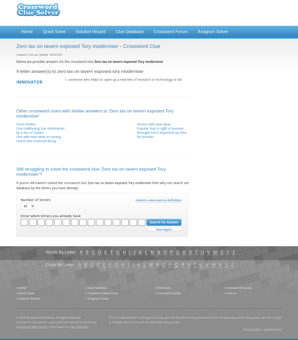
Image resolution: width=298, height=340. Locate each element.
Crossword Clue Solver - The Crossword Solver (38, 11)
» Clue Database (96, 288)
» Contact (230, 293)
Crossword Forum (171, 31)
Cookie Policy (273, 329)
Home (27, 31)
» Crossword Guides (168, 293)
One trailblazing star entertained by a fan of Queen (40, 130)
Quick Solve (54, 31)
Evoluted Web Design (33, 327)
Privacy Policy (252, 329)
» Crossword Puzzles (238, 288)
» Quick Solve (25, 293)
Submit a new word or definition (159, 201)
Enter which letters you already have (51, 216)
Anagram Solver (213, 31)
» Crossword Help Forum (101, 293)
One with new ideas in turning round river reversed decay (38, 139)
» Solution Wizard (28, 299)
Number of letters (36, 200)
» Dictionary (163, 288)
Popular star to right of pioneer (160, 128)
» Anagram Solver (97, 299)
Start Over (163, 229)
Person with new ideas (154, 124)
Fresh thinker (26, 124)
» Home (21, 288)
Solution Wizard (90, 31)
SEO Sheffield (79, 327)
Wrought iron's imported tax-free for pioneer (161, 134)
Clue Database (130, 31)
